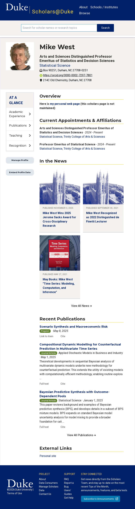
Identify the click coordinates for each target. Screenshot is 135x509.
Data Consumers (48, 482)
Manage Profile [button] (19, 160)
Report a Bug (69, 484)
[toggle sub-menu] (30, 114)
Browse (84, 13)
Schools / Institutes (104, 7)
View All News (81, 306)
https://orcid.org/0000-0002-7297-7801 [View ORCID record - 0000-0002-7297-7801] (66, 75)
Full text (44, 383)
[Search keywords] (59, 28)
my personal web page (65, 104)
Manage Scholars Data (48, 488)
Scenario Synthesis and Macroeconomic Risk (74, 326)
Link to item (46, 336)
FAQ (66, 479)
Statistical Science (55, 65)
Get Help (68, 497)
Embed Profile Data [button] (20, 172)
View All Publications (81, 435)
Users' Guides (68, 492)
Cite (62, 336)
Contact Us (45, 494)
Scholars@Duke (53, 11)
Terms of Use (14, 493)
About (83, 7)
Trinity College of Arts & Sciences (84, 136)
